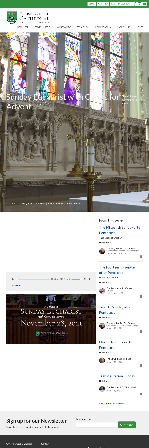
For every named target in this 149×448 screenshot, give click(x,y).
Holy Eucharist (29, 203)
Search (92, 4)
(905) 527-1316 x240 (120, 4)
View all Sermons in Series (111, 403)
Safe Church (126, 27)
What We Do (65, 27)
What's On (84, 27)
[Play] (13, 279)
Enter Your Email (84, 419)
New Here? (24, 27)
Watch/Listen (44, 27)
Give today (103, 4)
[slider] (33, 279)
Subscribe (126, 425)
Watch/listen (12, 203)
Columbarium (104, 27)
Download (16, 285)
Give (140, 27)
